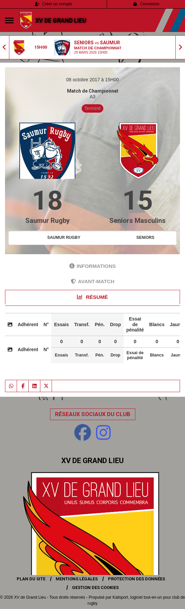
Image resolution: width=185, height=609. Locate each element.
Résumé (92, 297)
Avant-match (92, 281)
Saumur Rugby (47, 221)
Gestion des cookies (95, 587)
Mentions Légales (77, 578)
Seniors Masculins (137, 221)
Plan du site (31, 578)
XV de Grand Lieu (60, 20)
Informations (92, 266)
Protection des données (136, 578)
